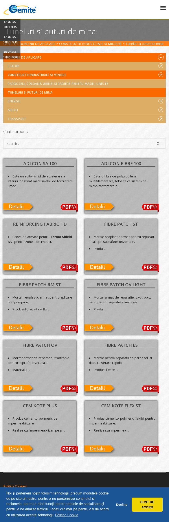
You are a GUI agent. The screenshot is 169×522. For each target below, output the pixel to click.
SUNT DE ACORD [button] (147, 504)
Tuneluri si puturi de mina (30, 92)
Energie (85, 101)
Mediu (85, 109)
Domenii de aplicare (85, 57)
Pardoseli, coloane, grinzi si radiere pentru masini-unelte (58, 83)
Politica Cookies (15, 486)
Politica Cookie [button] (66, 515)
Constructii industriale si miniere (85, 74)
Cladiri (85, 65)
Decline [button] (121, 504)
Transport (85, 118)
